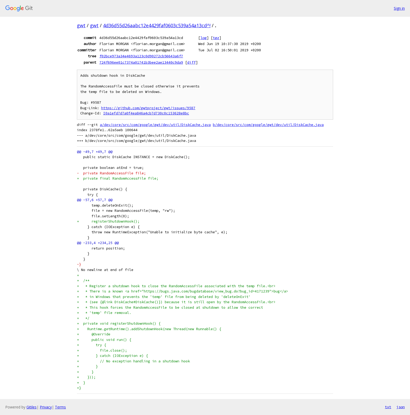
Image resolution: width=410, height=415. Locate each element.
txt (388, 407)
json (400, 407)
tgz (216, 37)
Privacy (46, 407)
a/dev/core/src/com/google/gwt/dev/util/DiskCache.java (155, 125)
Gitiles (31, 407)
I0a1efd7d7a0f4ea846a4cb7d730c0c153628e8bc (146, 113)
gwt (81, 25)
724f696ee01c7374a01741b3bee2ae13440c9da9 (141, 62)
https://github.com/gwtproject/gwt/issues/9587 (148, 108)
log (203, 37)
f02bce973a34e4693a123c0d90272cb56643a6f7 (141, 56)
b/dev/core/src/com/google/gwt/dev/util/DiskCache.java (268, 125)
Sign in (399, 8)
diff (191, 62)
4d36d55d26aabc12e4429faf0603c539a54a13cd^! (156, 25)
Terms (60, 407)
